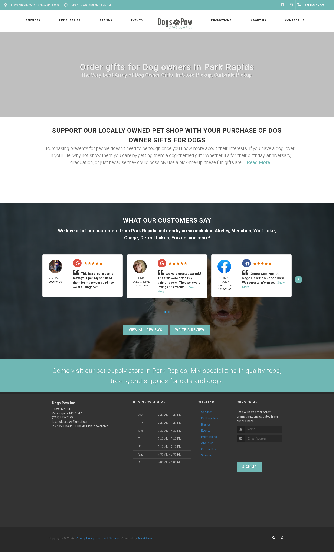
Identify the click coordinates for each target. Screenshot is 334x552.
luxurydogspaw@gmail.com (70, 421)
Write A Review (189, 330)
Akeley (222, 230)
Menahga (241, 230)
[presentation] (259, 450)
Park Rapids (143, 230)
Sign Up (249, 467)
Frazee (178, 237)
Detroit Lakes (154, 237)
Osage (131, 237)
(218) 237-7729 (62, 417)
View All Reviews (145, 330)
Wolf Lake (264, 230)
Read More (258, 162)
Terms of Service (107, 538)
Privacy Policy (85, 538)
